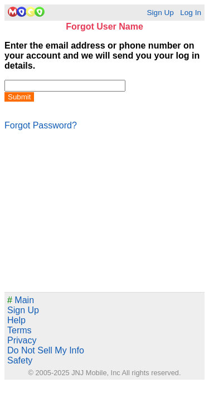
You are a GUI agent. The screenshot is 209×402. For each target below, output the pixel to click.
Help (16, 320)
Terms (19, 330)
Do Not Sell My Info (45, 350)
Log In (190, 12)
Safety (19, 360)
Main (20, 300)
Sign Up (160, 12)
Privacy (21, 340)
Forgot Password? (40, 125)
